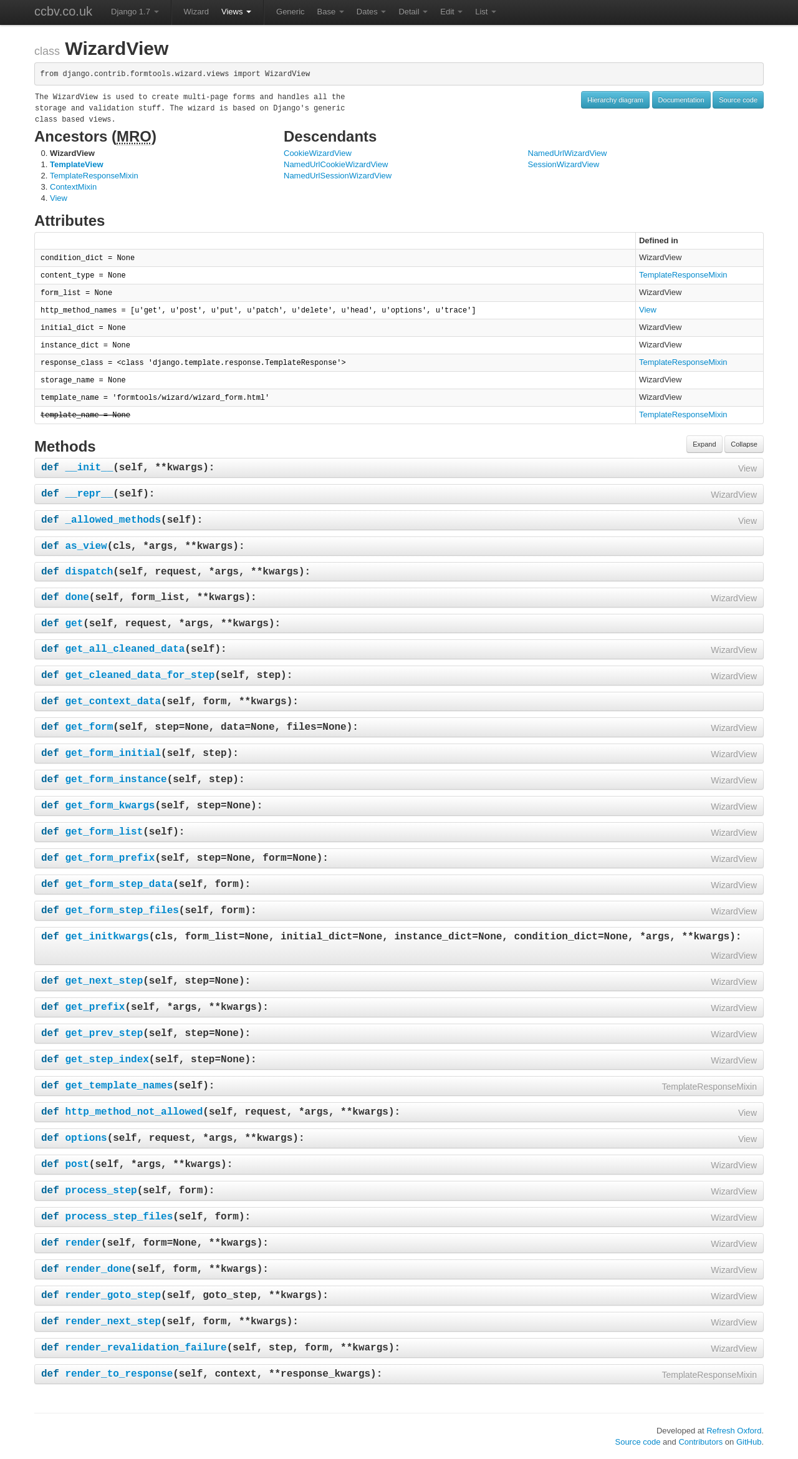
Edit (451, 11)
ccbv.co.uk (63, 11)
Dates (372, 11)
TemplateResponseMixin (94, 175)
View (58, 198)
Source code (738, 100)
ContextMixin (73, 186)
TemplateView (76, 164)
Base (330, 11)
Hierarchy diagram (615, 100)
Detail (413, 11)
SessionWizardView (564, 164)
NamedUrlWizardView (567, 153)
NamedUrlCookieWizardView (336, 164)
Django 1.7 (135, 11)
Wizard (196, 11)
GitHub (748, 1442)
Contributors (700, 1442)
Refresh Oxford (733, 1430)
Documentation (681, 100)
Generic (290, 11)
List (485, 11)
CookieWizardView (318, 153)
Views (236, 11)
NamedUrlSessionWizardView (338, 175)
